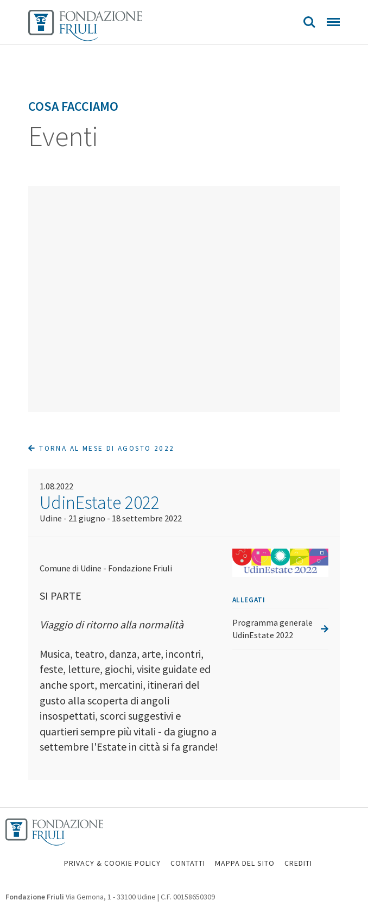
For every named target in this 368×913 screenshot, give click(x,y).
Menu (333, 22)
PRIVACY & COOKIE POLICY (112, 863)
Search (309, 22)
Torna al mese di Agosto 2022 (101, 448)
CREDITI (298, 863)
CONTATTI (187, 863)
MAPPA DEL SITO (245, 863)
